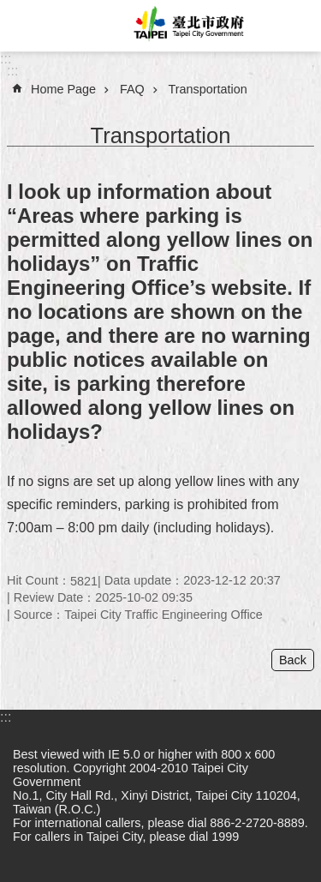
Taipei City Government (186, 25)
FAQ (132, 89)
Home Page (63, 89)
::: (5, 58)
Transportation (208, 89)
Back (292, 660)
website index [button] (25, 25)
